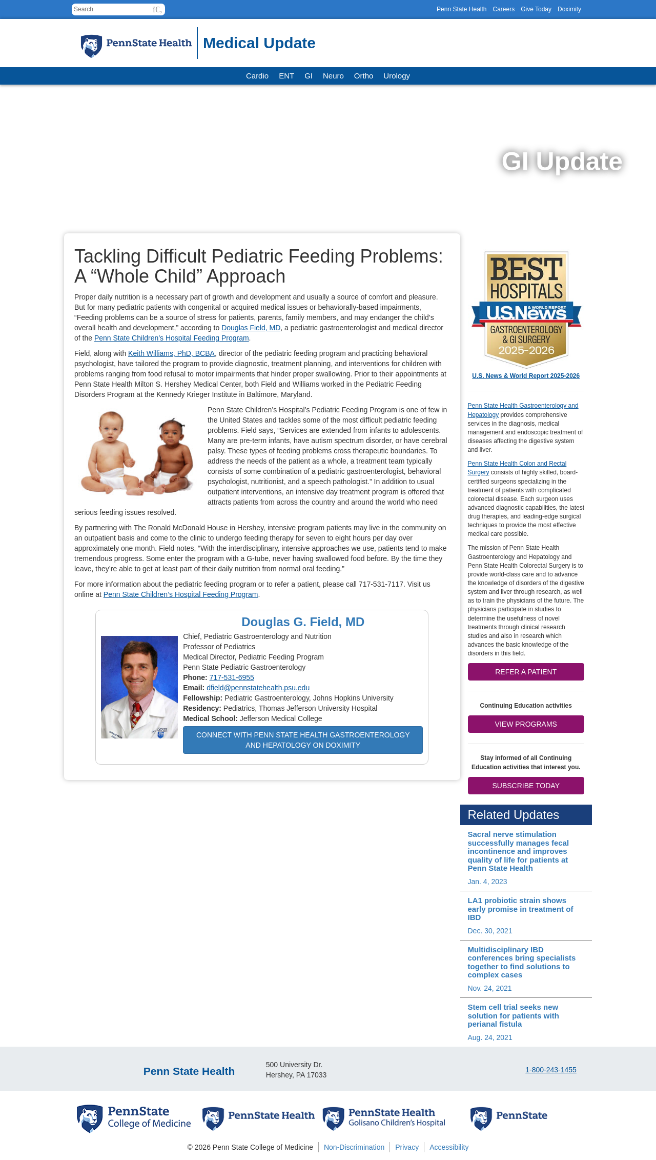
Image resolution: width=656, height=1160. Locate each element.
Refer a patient (526, 672)
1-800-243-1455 (551, 1070)
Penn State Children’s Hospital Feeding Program (171, 338)
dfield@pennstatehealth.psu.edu (258, 688)
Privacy (407, 1147)
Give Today (536, 9)
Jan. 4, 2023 (487, 881)
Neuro (333, 75)
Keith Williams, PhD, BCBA (171, 353)
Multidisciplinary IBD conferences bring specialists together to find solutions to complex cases (522, 962)
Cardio (257, 75)
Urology (396, 75)
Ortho (364, 75)
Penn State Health (461, 9)
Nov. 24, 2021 (490, 988)
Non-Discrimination (354, 1147)
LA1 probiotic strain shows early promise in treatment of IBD (520, 909)
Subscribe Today (526, 786)
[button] (157, 9)
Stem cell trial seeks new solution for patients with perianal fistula (513, 1015)
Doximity (569, 9)
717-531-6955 (232, 677)
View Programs (526, 724)
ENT (286, 75)
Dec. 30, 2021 (490, 931)
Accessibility (448, 1147)
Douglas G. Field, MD (302, 622)
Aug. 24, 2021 (490, 1037)
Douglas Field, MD (250, 328)
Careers (504, 9)
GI (308, 75)
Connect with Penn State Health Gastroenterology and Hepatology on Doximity (303, 740)
